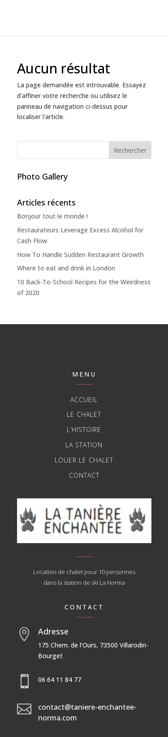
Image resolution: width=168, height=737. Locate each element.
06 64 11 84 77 (59, 679)
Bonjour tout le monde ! (52, 216)
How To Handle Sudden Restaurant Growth (80, 254)
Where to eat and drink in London (66, 268)
